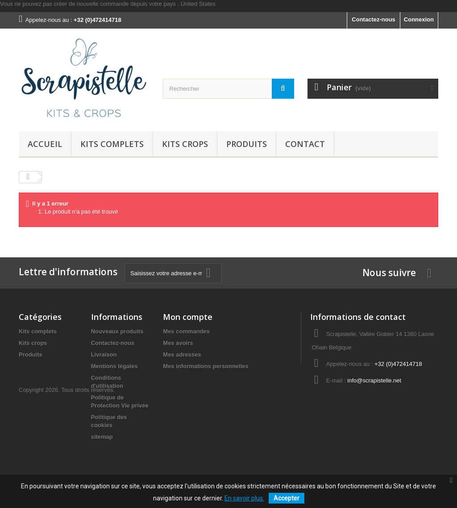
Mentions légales (114, 366)
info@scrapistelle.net (374, 380)
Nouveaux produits (117, 331)
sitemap (102, 436)
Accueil (45, 144)
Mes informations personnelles (205, 366)
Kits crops (185, 144)
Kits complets (112, 144)
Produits (246, 144)
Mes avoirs (178, 343)
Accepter (286, 498)
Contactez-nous (373, 19)
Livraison (104, 354)
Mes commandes (186, 331)
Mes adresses (182, 354)
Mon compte (187, 316)
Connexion (419, 19)
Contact (305, 144)
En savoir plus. (244, 498)
